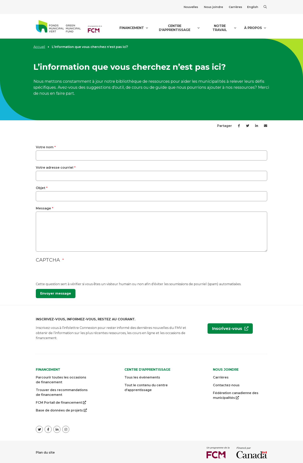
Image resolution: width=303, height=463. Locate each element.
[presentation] (66, 274)
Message (43, 208)
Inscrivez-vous (225, 329)
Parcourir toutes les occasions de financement (61, 378)
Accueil (39, 47)
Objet (40, 188)
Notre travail (220, 28)
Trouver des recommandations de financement (62, 391)
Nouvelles (191, 7)
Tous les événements (142, 376)
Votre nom (44, 147)
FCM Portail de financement (61, 401)
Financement (131, 28)
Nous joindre (213, 7)
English (252, 7)
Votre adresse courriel (54, 167)
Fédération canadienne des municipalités (235, 394)
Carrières (235, 7)
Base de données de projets (61, 409)
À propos (253, 28)
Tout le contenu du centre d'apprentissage (146, 386)
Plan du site (45, 451)
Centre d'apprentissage (174, 28)
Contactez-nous (226, 384)
